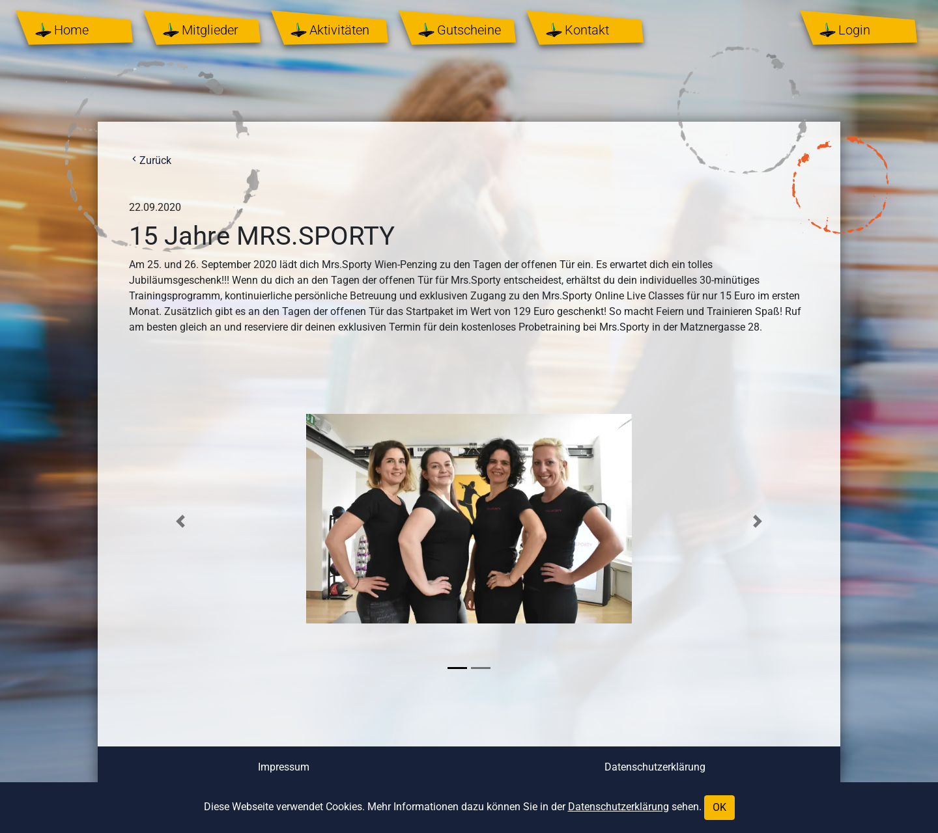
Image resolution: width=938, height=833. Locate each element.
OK (719, 807)
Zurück (150, 160)
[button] (180, 521)
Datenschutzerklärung (654, 767)
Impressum (283, 767)
